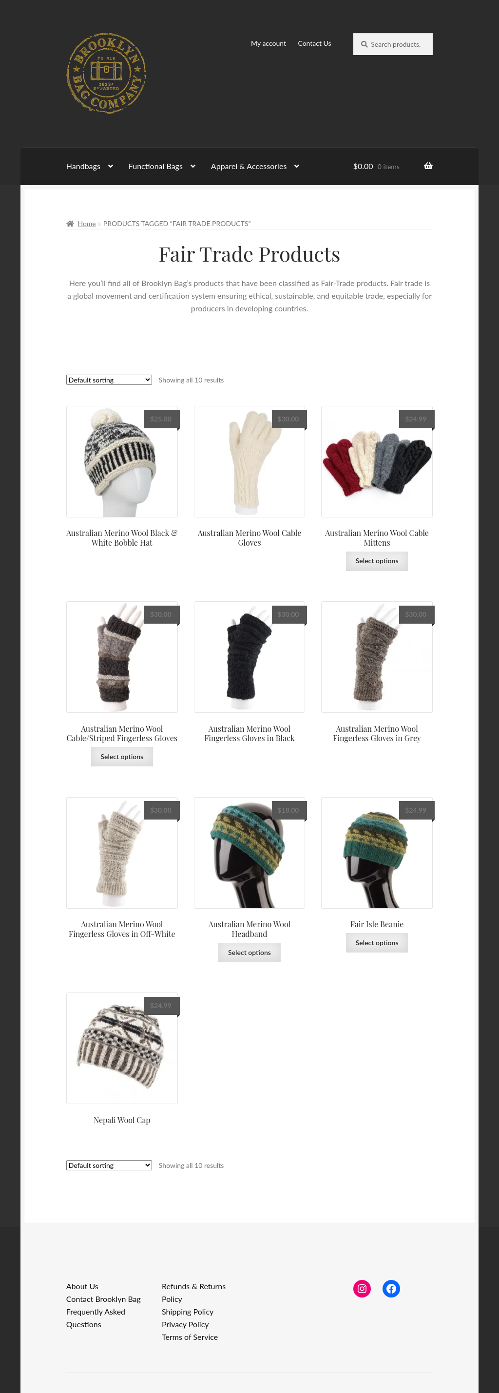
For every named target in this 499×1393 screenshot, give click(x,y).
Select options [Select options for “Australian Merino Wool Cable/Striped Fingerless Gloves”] (121, 756)
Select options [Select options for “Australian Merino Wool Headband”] (249, 952)
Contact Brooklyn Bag (103, 1298)
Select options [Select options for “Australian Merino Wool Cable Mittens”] (377, 560)
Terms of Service (190, 1336)
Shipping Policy (187, 1311)
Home (86, 223)
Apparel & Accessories (249, 166)
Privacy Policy (185, 1324)
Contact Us (314, 43)
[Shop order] (109, 380)
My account (268, 43)
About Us (82, 1286)
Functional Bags (156, 166)
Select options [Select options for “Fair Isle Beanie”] (377, 942)
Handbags (83, 166)
